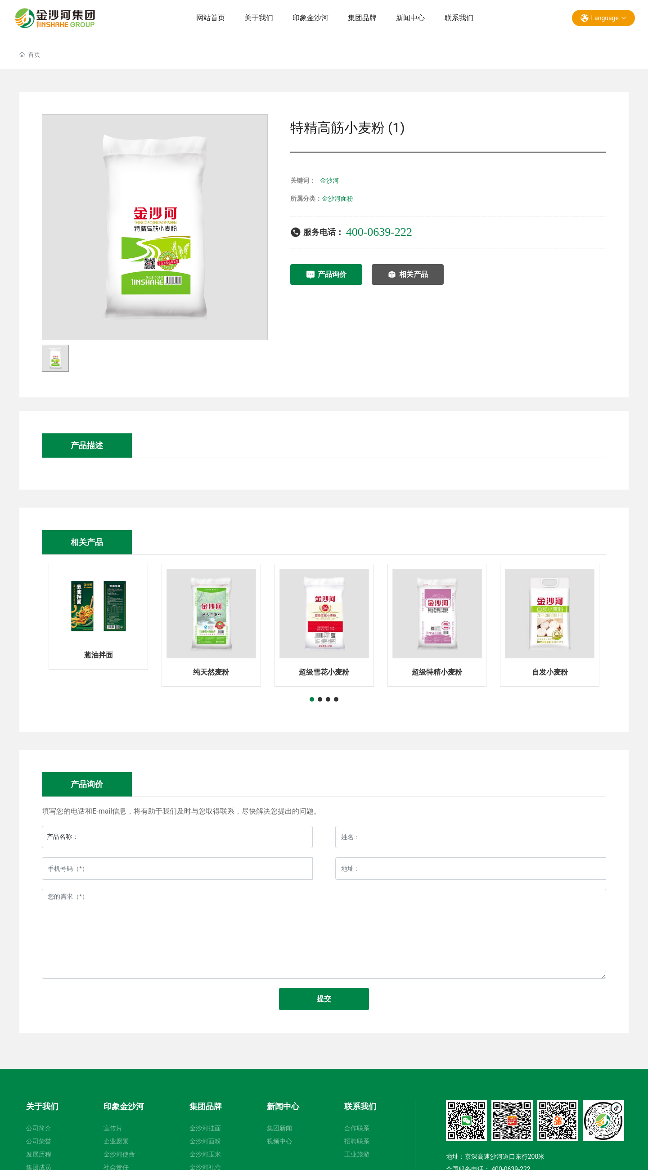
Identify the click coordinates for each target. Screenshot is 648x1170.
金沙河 (329, 180)
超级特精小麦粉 (437, 672)
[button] (312, 699)
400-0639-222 (379, 231)
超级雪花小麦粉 (324, 672)
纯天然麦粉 (211, 672)
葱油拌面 (98, 655)
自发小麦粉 (550, 672)
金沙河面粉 (337, 198)
